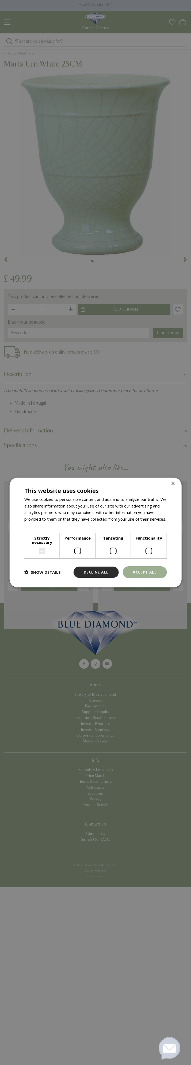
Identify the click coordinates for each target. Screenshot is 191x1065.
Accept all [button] (144, 572)
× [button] (173, 484)
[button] (42, 572)
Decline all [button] (96, 572)
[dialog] (95, 532)
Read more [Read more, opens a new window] (34, 525)
